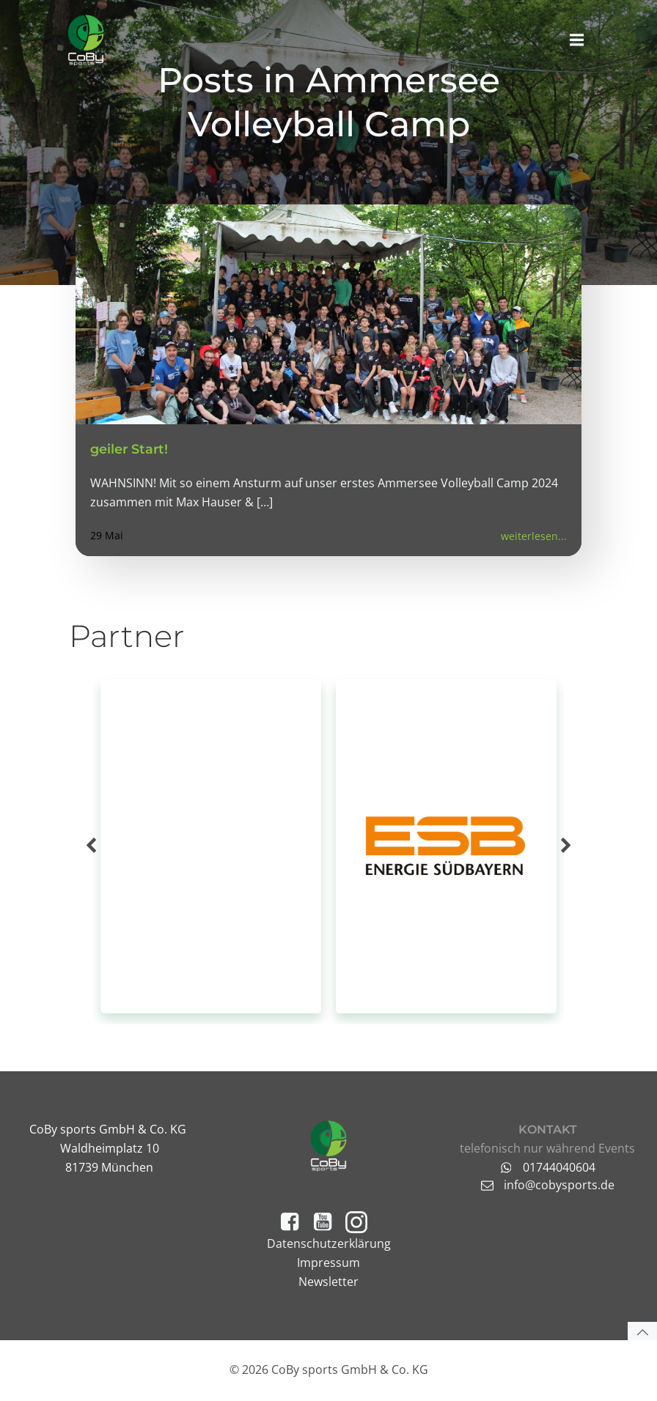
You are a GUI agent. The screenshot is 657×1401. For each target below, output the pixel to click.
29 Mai (106, 541)
